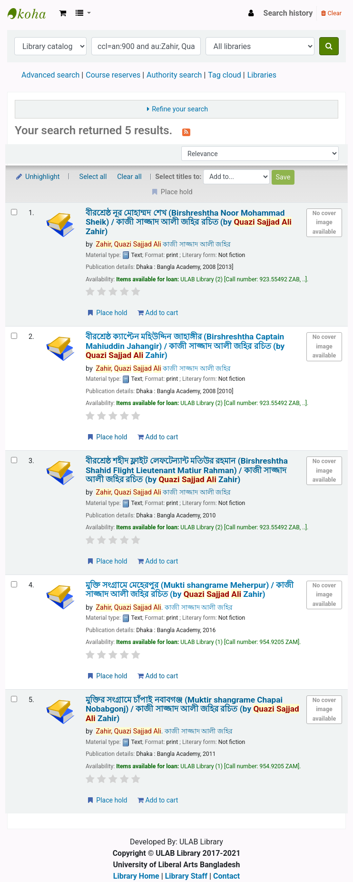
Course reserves (113, 74)
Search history (288, 13)
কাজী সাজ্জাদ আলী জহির (163, 244)
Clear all (129, 177)
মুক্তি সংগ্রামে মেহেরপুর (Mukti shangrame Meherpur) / (190, 590)
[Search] (329, 46)
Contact (226, 876)
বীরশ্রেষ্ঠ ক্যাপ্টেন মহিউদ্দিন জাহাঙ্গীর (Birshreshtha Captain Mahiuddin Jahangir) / (185, 346)
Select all (93, 177)
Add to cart (157, 313)
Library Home (136, 876)
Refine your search (180, 109)
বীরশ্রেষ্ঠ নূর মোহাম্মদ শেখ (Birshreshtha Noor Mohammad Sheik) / (189, 222)
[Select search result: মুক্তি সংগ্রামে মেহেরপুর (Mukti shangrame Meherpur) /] (14, 584)
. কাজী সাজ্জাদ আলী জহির (164, 608)
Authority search (174, 74)
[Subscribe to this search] (186, 131)
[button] (62, 13)
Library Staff (186, 876)
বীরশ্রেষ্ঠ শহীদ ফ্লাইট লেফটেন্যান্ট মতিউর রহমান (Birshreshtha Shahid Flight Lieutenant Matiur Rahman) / (187, 470)
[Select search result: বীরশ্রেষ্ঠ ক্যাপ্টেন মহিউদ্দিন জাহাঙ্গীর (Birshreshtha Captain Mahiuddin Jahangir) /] (14, 336)
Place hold (106, 313)
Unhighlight (37, 177)
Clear (331, 13)
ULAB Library (31, 13)
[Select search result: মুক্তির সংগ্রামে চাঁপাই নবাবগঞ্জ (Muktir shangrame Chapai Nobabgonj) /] (14, 699)
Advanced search (50, 74)
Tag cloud (224, 74)
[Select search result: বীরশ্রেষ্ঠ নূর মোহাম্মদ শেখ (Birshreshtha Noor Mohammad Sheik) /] (14, 212)
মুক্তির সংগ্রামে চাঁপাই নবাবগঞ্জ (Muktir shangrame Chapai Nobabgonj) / (192, 709)
